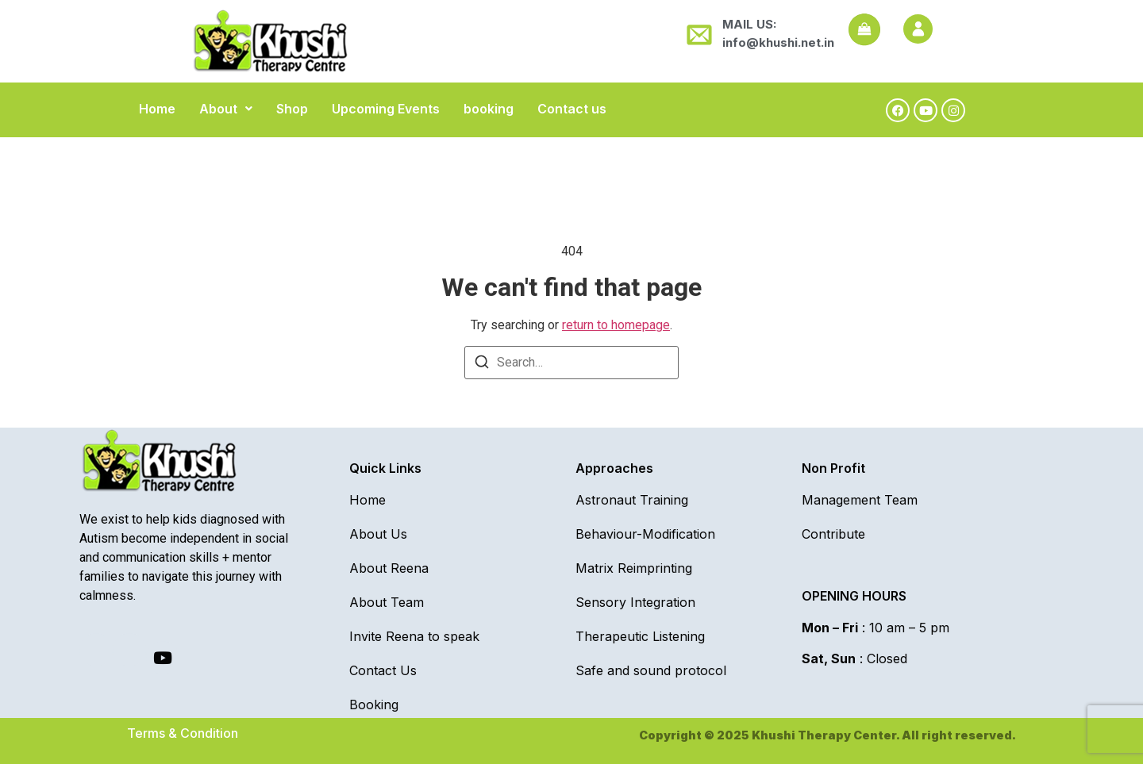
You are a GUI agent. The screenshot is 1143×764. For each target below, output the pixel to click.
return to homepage (616, 324)
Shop (292, 109)
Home (157, 109)
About (225, 109)
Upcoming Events (386, 109)
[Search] (481, 364)
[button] (225, 108)
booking (489, 109)
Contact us (571, 109)
